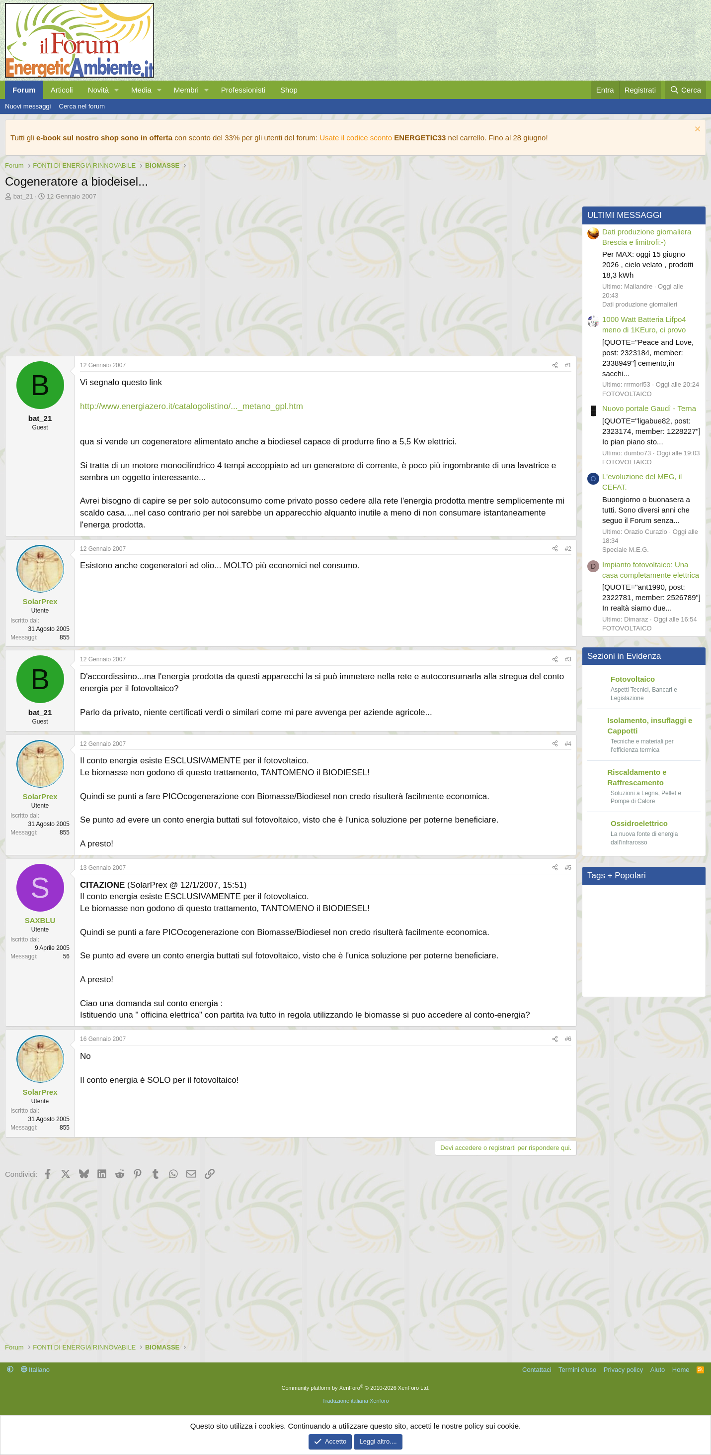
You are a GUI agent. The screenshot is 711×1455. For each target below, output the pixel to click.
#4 (568, 743)
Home (681, 1369)
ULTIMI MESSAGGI (624, 215)
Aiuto (657, 1369)
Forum (24, 90)
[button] (117, 90)
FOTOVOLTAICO (627, 394)
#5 (568, 867)
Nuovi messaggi (28, 106)
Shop (289, 90)
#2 (568, 548)
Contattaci (537, 1369)
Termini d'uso (577, 1369)
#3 (568, 659)
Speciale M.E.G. (625, 549)
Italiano (35, 1369)
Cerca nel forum (82, 106)
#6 (568, 1039)
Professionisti (243, 90)
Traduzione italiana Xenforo (355, 1401)
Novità (98, 90)
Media (141, 90)
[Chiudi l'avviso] (696, 130)
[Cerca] (685, 90)
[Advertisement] (288, 275)
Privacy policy (623, 1369)
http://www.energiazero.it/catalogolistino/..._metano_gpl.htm (191, 406)
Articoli (62, 90)
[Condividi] (555, 365)
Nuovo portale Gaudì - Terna (649, 408)
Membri (186, 90)
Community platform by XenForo (356, 1388)
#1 (568, 365)
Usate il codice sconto (355, 137)
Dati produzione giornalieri (639, 304)
